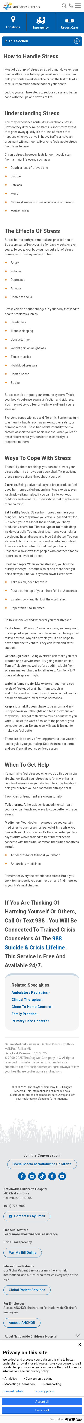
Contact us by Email (27, 1216)
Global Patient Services (27, 1290)
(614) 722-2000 (14, 1206)
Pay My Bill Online (22, 1253)
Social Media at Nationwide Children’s (42, 1164)
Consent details (13, 1391)
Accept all (42, 1401)
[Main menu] (78, 5)
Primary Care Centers (29, 1021)
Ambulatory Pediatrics (30, 992)
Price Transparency (17, 1242)
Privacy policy (45, 1391)
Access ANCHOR (22, 1323)
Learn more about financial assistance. (30, 1234)
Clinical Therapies (26, 1000)
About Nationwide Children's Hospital (31, 1336)
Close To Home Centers (31, 1007)
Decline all (42, 1410)
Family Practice (24, 1014)
